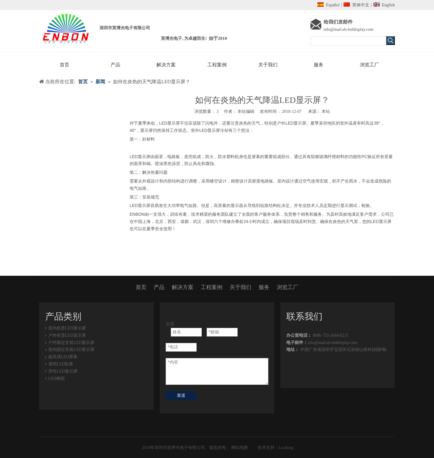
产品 (159, 287)
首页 (141, 287)
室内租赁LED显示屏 (67, 328)
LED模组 (56, 378)
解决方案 (182, 287)
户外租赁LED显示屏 (67, 335)
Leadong (286, 447)
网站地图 (239, 447)
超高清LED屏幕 (62, 357)
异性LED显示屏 (62, 371)
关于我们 (240, 287)
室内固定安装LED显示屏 (71, 349)
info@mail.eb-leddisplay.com (348, 29)
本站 (326, 111)
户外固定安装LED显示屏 (71, 342)
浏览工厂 (287, 287)
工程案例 (211, 287)
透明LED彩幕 (60, 364)
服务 (264, 287)
